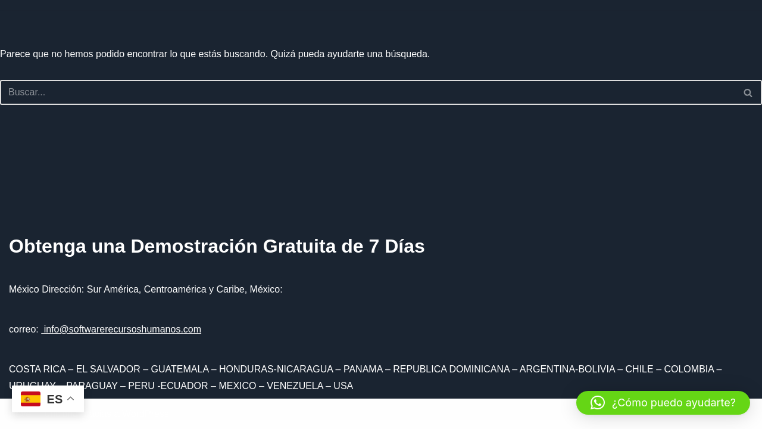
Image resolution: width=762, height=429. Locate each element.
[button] (663, 403)
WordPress (145, 414)
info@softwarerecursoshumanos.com (121, 329)
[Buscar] (367, 92)
